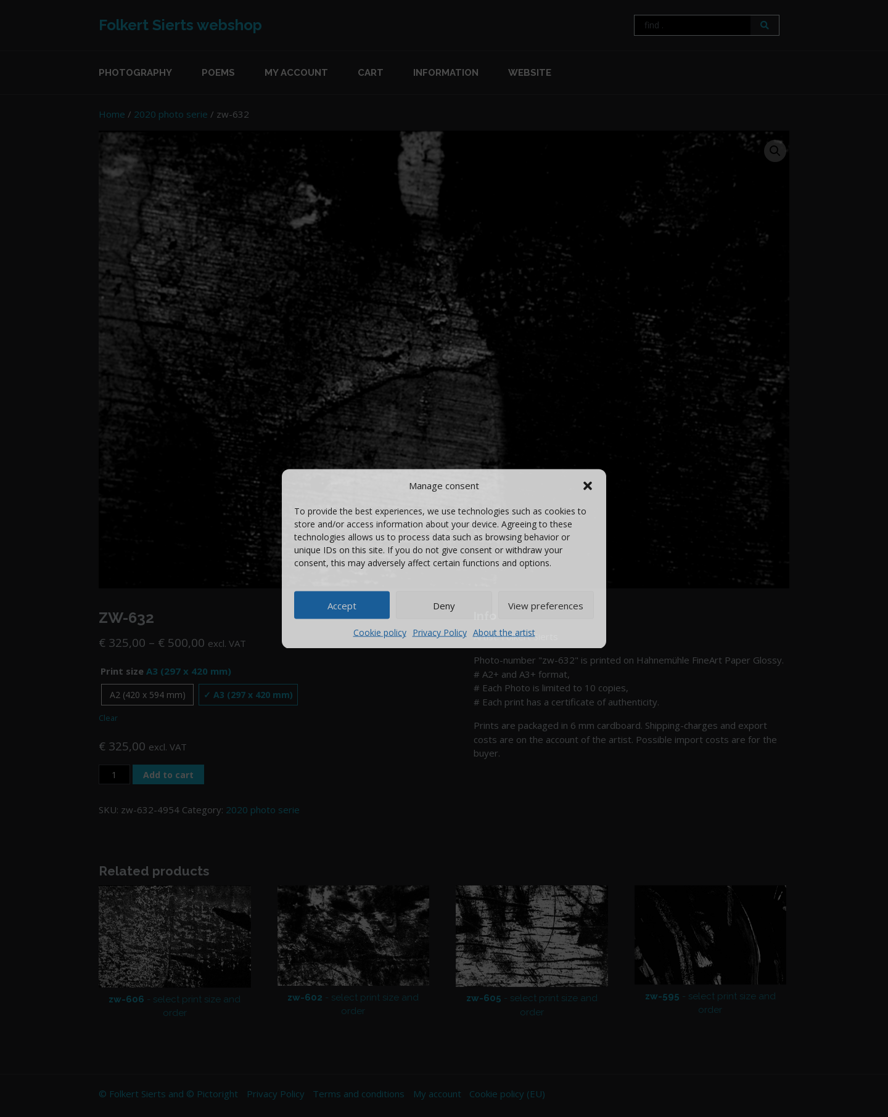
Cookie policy (379, 632)
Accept (341, 605)
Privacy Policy (440, 632)
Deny (444, 605)
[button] (588, 485)
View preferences (545, 605)
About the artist (504, 632)
